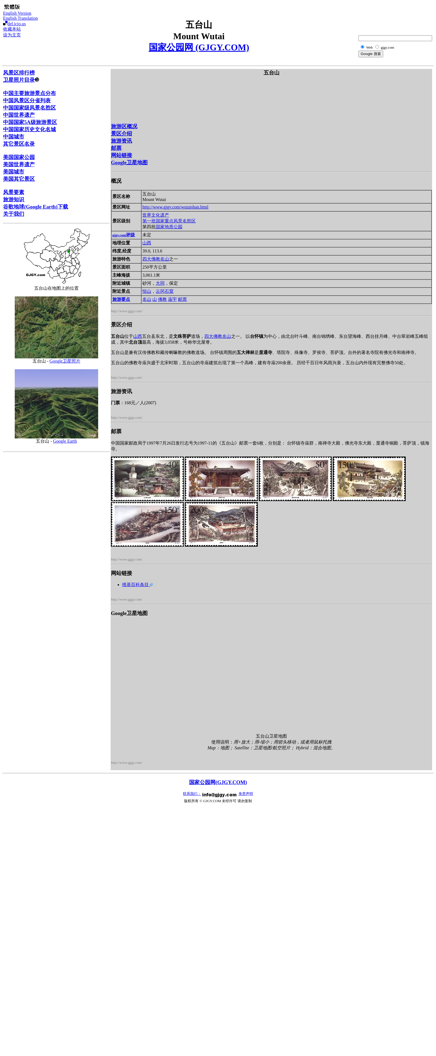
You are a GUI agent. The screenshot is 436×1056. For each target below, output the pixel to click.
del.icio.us (17, 23)
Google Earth (65, 441)
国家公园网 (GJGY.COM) (199, 47)
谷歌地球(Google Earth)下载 (35, 207)
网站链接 (121, 155)
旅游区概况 (124, 126)
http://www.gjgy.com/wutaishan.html (175, 207)
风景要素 (13, 192)
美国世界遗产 (19, 164)
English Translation (20, 18)
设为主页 (12, 35)
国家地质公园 (169, 226)
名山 (146, 299)
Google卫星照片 (64, 361)
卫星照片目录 (21, 80)
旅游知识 (13, 199)
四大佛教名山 (155, 259)
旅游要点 (121, 299)
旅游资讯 (121, 141)
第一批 (149, 221)
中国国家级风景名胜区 (29, 108)
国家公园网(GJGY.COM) (218, 782)
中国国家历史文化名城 (29, 129)
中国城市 (13, 137)
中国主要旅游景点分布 (29, 93)
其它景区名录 (19, 144)
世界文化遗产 (155, 215)
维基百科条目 (137, 584)
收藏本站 (12, 29)
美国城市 (13, 172)
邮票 (116, 148)
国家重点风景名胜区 (176, 221)
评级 (123, 234)
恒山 (146, 291)
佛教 (162, 299)
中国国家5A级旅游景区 (30, 122)
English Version (17, 13)
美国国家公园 (19, 157)
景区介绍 (121, 134)
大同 (160, 283)
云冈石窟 (165, 291)
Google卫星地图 (129, 162)
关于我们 (13, 214)
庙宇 (172, 299)
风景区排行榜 (19, 73)
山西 (146, 243)
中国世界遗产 (19, 115)
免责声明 (246, 794)
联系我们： (192, 794)
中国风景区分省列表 (27, 100)
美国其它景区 (19, 179)
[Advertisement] (405, 15)
